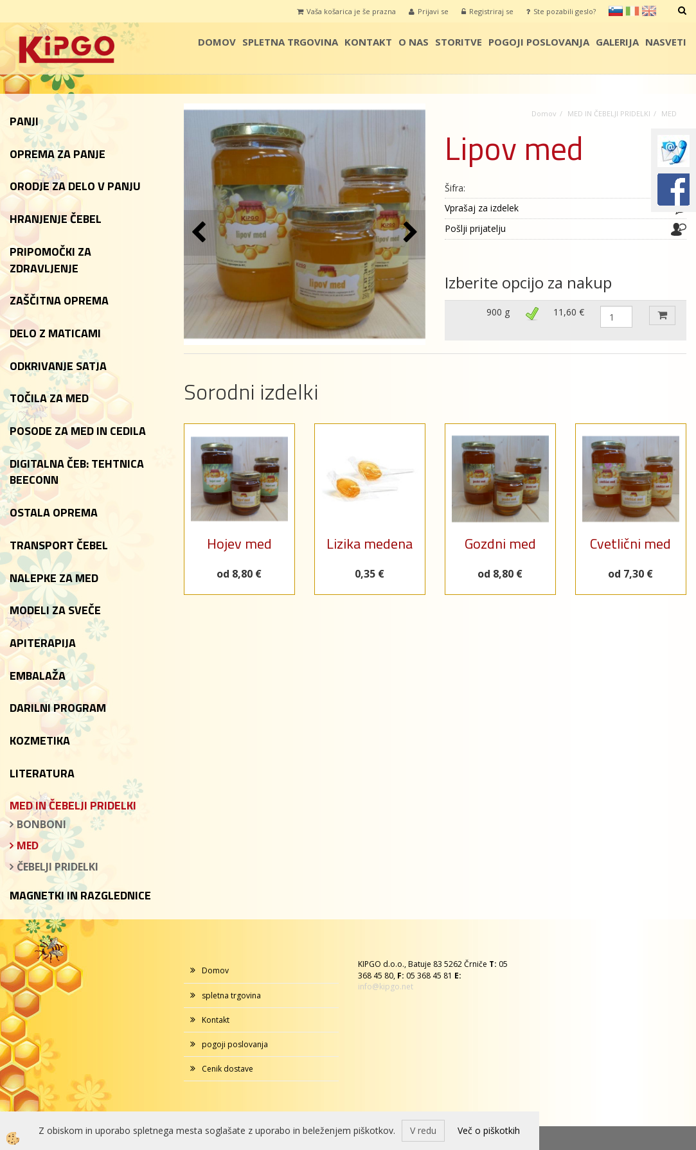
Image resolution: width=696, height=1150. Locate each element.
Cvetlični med (630, 543)
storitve (458, 41)
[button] (409, 233)
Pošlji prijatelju (475, 228)
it (632, 11)
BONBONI (41, 824)
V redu (423, 1130)
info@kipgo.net (385, 986)
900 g (498, 312)
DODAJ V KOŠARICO (662, 315)
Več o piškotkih (489, 1130)
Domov (217, 41)
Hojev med (239, 543)
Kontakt (368, 41)
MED (28, 845)
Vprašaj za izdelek (482, 208)
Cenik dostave (227, 1068)
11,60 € (568, 312)
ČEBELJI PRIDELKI (57, 867)
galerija (617, 41)
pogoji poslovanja (538, 41)
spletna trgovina (290, 41)
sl (616, 11)
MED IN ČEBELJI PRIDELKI (608, 113)
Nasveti (665, 41)
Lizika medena (369, 543)
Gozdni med (500, 543)
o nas (413, 41)
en (649, 11)
